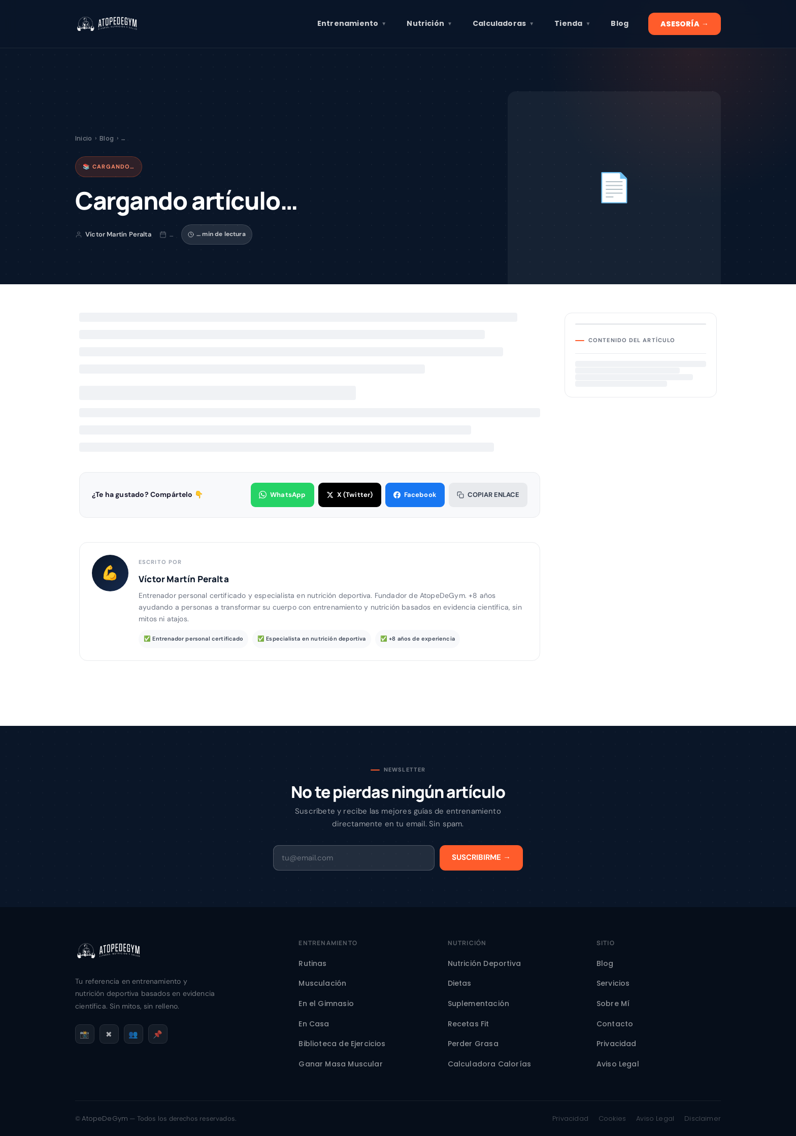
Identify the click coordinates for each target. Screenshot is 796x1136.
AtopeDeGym (105, 1118)
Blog (619, 23)
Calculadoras (503, 23)
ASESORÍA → (684, 24)
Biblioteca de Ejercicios (341, 1044)
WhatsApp (282, 494)
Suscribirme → (481, 857)
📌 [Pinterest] (157, 1034)
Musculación (322, 983)
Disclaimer (702, 1118)
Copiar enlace (488, 494)
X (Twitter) (349, 494)
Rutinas (312, 963)
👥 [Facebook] (133, 1034)
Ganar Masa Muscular (340, 1064)
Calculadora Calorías (490, 1064)
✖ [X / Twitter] (109, 1034)
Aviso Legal (617, 1064)
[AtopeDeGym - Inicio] (108, 966)
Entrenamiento (351, 23)
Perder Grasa (473, 1044)
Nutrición (429, 23)
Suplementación (479, 1003)
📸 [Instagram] (84, 1034)
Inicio (83, 138)
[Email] (354, 858)
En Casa (313, 1024)
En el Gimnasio (326, 1003)
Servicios (613, 983)
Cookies (612, 1118)
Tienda (572, 23)
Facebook (415, 494)
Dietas (460, 983)
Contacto (614, 1024)
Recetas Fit (468, 1024)
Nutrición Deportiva (484, 963)
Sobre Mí (612, 1003)
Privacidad (616, 1044)
